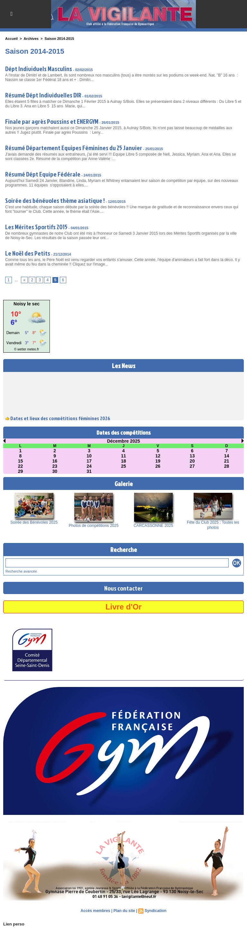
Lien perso (13, 924)
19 (157, 461)
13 (192, 455)
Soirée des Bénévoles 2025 (34, 522)
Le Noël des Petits (27, 252)
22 (20, 466)
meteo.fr (33, 349)
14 (226, 455)
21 (226, 461)
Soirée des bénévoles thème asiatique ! (55, 200)
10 (89, 455)
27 (192, 466)
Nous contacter (123, 587)
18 (123, 461)
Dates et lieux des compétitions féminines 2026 (60, 418)
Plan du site (124, 910)
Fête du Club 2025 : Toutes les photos (213, 525)
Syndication (155, 910)
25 (123, 466)
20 (192, 461)
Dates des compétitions (123, 433)
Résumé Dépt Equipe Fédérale (42, 173)
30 (54, 471)
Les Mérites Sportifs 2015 (36, 226)
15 (20, 461)
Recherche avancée (21, 571)
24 (89, 466)
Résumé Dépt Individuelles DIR (43, 94)
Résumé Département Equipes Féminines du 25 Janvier (73, 147)
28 (226, 466)
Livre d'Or (123, 606)
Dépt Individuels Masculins (38, 68)
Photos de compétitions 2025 (94, 525)
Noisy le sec (27, 303)
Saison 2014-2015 (59, 39)
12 (157, 455)
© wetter (20, 349)
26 (157, 466)
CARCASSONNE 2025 (153, 525)
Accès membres (95, 910)
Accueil (11, 39)
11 (123, 455)
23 (54, 466)
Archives (30, 39)
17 (89, 461)
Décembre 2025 (123, 441)
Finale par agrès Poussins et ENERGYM (51, 121)
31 (89, 471)
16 (54, 461)
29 (20, 471)
